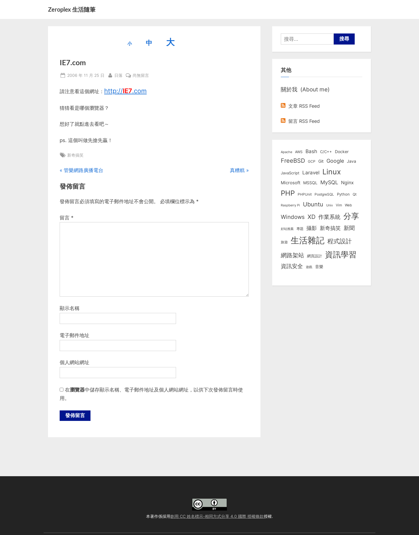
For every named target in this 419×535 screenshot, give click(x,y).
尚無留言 (141, 75)
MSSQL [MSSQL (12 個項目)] (310, 182)
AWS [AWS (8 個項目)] (299, 152)
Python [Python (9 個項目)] (343, 194)
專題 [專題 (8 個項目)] (300, 228)
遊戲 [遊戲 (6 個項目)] (309, 267)
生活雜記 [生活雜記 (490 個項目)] (307, 240)
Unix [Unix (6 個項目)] (329, 205)
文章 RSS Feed (300, 106)
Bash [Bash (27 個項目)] (311, 151)
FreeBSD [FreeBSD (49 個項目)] (293, 160)
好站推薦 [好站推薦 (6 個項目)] (287, 229)
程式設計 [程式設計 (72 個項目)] (339, 241)
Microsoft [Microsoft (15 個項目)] (290, 182)
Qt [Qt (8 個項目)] (354, 194)
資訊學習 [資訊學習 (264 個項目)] (340, 254)
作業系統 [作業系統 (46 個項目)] (329, 216)
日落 (118, 75)
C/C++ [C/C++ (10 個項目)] (326, 151)
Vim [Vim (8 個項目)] (339, 205)
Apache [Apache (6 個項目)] (286, 152)
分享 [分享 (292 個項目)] (351, 216)
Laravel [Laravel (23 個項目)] (310, 173)
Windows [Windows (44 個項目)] (293, 216)
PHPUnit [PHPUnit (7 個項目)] (305, 194)
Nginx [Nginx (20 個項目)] (347, 182)
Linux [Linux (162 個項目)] (331, 171)
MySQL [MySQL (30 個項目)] (329, 182)
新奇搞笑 (75, 155)
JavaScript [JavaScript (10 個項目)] (290, 173)
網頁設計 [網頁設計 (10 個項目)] (314, 256)
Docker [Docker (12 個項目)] (342, 151)
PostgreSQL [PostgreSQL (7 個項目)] (324, 194)
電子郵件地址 (74, 335)
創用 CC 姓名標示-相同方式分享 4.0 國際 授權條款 (217, 516)
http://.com (125, 91)
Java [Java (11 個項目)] (351, 161)
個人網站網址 (74, 362)
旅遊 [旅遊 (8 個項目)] (284, 242)
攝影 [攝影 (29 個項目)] (311, 228)
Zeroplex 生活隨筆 (71, 9)
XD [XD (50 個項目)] (311, 216)
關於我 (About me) (305, 89)
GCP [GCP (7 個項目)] (311, 162)
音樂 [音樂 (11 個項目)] (319, 266)
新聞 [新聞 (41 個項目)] (349, 228)
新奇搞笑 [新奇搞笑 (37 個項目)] (330, 228)
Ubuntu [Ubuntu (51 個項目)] (313, 204)
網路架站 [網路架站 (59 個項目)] (292, 255)
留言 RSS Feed (300, 121)
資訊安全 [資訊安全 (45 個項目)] (292, 266)
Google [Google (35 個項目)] (335, 160)
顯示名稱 (69, 308)
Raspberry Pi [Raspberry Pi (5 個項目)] (290, 205)
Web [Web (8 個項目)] (348, 205)
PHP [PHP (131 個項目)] (288, 193)
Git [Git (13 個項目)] (321, 161)
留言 (67, 218)
